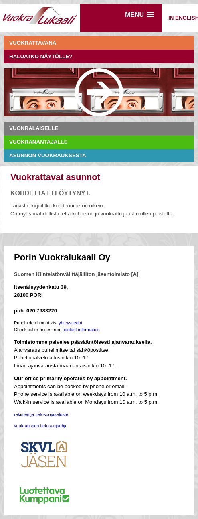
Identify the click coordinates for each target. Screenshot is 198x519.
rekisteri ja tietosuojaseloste (41, 414)
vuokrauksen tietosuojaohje (40, 425)
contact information (81, 329)
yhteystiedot (70, 322)
